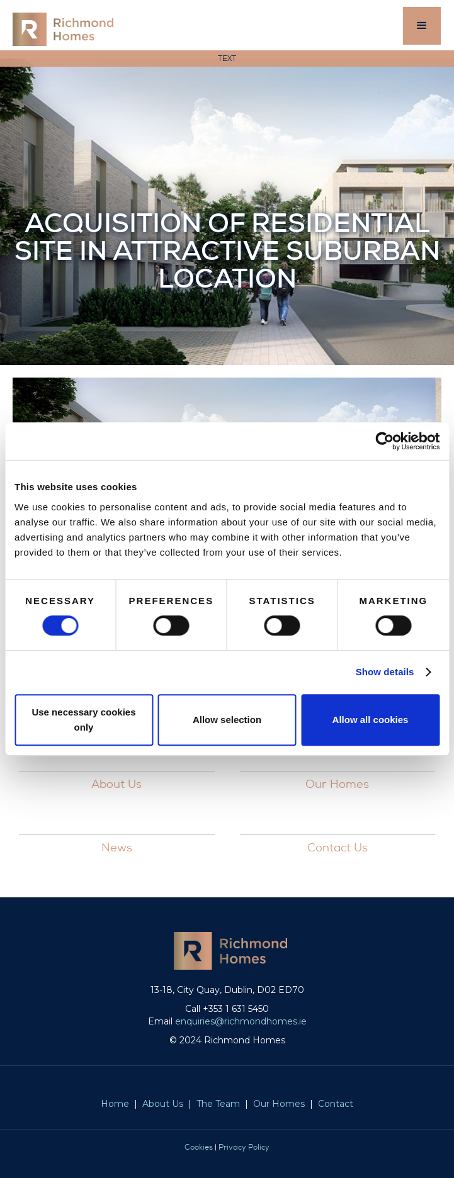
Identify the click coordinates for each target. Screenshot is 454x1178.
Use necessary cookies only (83, 719)
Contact (335, 1103)
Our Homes (279, 1103)
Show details (385, 671)
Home (115, 1103)
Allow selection (227, 719)
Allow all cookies (370, 719)
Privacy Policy (244, 1147)
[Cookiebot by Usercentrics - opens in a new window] (384, 441)
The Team (218, 1103)
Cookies (198, 1147)
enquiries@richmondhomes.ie (241, 1021)
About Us (162, 1103)
